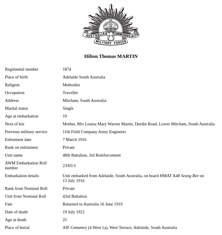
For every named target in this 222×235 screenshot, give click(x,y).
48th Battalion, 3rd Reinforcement (92, 155)
